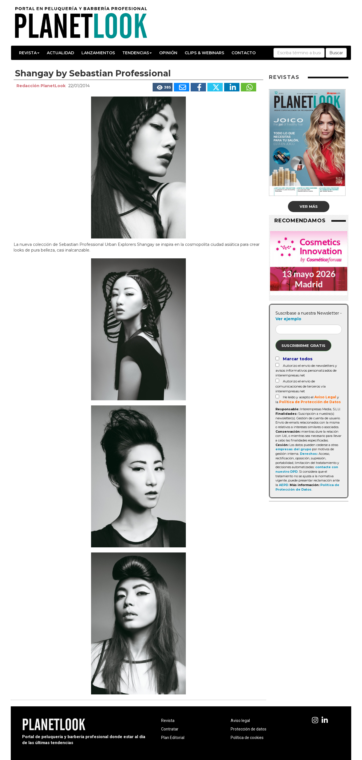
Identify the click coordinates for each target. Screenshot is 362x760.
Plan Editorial (172, 737)
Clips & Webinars (204, 52)
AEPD (283, 485)
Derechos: (309, 454)
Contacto (243, 52)
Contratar (169, 729)
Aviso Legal (325, 397)
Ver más (309, 206)
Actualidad (60, 52)
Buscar (336, 52)
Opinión (168, 52)
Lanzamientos (98, 52)
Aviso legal (240, 720)
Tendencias (137, 52)
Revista (29, 52)
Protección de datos (248, 729)
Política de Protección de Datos (310, 402)
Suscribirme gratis (303, 345)
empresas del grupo (293, 449)
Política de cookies (247, 737)
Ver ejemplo (288, 318)
